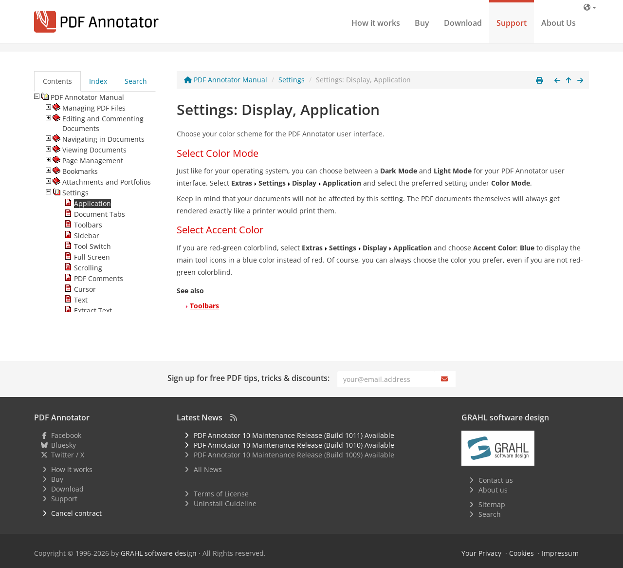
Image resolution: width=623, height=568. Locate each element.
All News (208, 469)
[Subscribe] (445, 379)
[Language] (590, 7)
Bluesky (63, 445)
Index (98, 81)
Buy (422, 23)
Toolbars (204, 305)
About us (493, 489)
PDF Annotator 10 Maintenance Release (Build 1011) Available (294, 435)
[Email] (386, 379)
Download (463, 23)
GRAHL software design (159, 553)
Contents (57, 81)
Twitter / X (67, 454)
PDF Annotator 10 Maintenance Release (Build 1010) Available (294, 445)
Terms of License (221, 493)
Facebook (66, 435)
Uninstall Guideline (225, 503)
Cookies (521, 553)
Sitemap (491, 504)
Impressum (560, 553)
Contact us (495, 480)
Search (136, 81)
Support (511, 23)
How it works (375, 23)
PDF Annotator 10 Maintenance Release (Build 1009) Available (294, 454)
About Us (558, 23)
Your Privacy (481, 553)
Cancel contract (76, 513)
